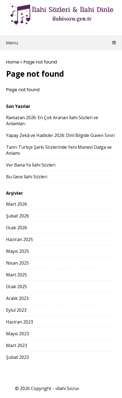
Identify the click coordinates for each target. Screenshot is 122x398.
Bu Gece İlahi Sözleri (26, 177)
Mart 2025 (16, 275)
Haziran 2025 (19, 239)
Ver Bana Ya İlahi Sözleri (30, 165)
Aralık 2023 (17, 298)
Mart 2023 (16, 345)
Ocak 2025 (16, 287)
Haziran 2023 (19, 322)
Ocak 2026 (16, 228)
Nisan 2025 (17, 263)
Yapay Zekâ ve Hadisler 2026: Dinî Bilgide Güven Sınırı (60, 135)
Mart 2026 (16, 204)
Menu (61, 43)
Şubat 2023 (17, 357)
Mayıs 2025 (17, 251)
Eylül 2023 (16, 310)
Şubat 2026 (17, 216)
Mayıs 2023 (17, 334)
